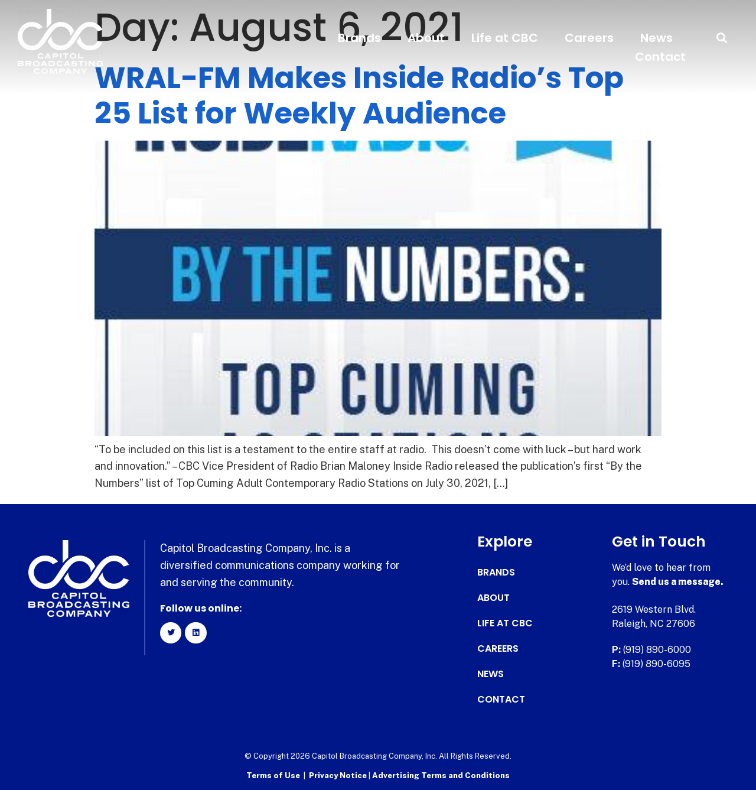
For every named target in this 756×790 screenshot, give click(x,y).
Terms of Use (273, 775)
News (656, 38)
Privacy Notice (339, 775)
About (426, 38)
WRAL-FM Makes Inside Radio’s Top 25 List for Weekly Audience (359, 95)
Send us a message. (678, 581)
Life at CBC (504, 38)
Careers (589, 38)
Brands (359, 38)
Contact (660, 56)
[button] (722, 38)
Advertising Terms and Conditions (441, 775)
